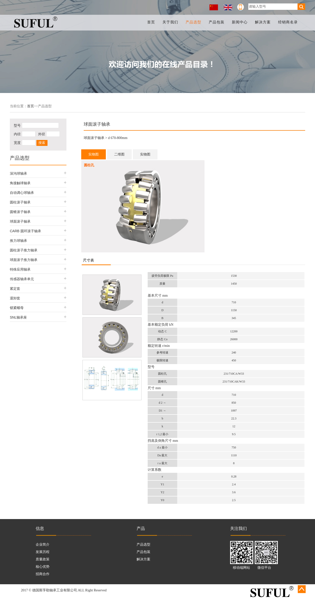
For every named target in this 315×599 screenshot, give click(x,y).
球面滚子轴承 (94, 138)
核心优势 (42, 566)
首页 (151, 22)
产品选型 (193, 22)
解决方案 (263, 22)
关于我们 (170, 22)
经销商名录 (288, 22)
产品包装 (216, 22)
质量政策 (42, 559)
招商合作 (42, 574)
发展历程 (42, 552)
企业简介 (42, 544)
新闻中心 (240, 22)
